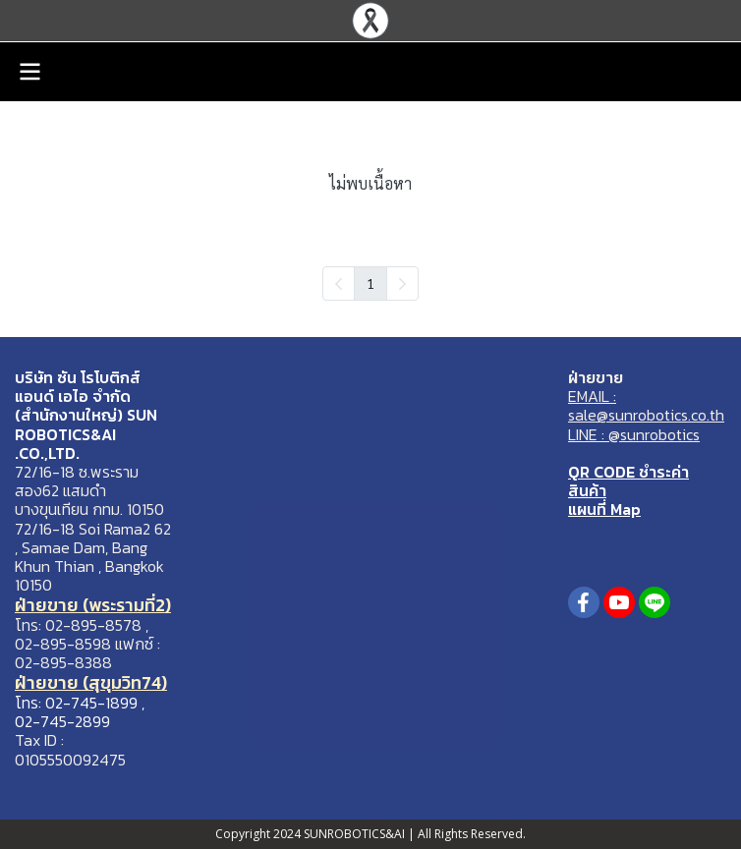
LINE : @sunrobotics (634, 434)
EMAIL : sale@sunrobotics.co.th (646, 405)
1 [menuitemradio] (370, 283)
